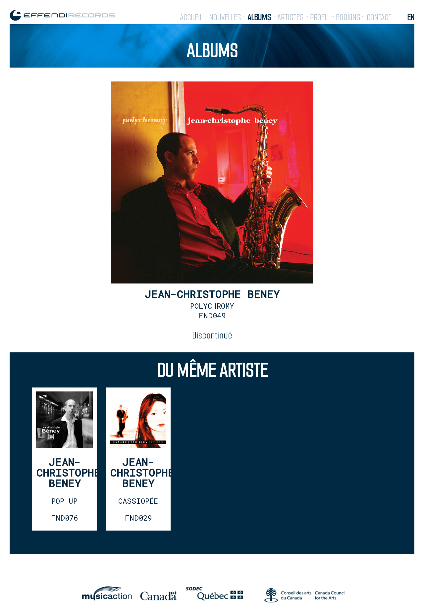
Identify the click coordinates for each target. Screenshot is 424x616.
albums (259, 17)
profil (319, 17)
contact (379, 17)
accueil (191, 17)
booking (348, 17)
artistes (290, 17)
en (410, 17)
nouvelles (225, 17)
